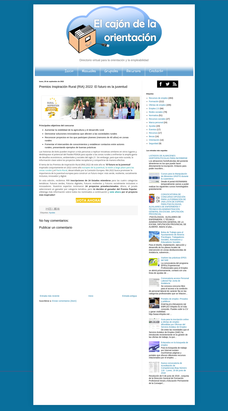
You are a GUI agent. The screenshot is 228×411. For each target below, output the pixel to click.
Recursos (134, 71)
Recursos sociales (157, 119)
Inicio (69, 71)
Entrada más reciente (49, 296)
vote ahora (115, 192)
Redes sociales (156, 112)
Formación (154, 101)
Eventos (152, 129)
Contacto (156, 71)
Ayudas (52, 213)
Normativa (153, 115)
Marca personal (156, 122)
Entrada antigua (129, 296)
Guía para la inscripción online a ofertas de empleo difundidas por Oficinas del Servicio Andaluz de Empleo (175, 323)
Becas (152, 136)
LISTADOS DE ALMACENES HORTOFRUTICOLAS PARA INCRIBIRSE (168, 156)
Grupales (111, 71)
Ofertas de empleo (157, 105)
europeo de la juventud (93, 167)
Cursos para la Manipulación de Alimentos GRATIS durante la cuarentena (175, 176)
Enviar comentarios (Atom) (64, 301)
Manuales (89, 71)
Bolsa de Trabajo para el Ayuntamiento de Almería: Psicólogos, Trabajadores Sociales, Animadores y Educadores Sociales (173, 237)
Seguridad (153, 143)
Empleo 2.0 (154, 108)
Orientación (154, 140)
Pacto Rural (61, 170)
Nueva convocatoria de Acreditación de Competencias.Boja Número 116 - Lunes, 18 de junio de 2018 (174, 368)
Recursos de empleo (158, 98)
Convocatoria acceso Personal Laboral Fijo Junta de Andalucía (175, 280)
